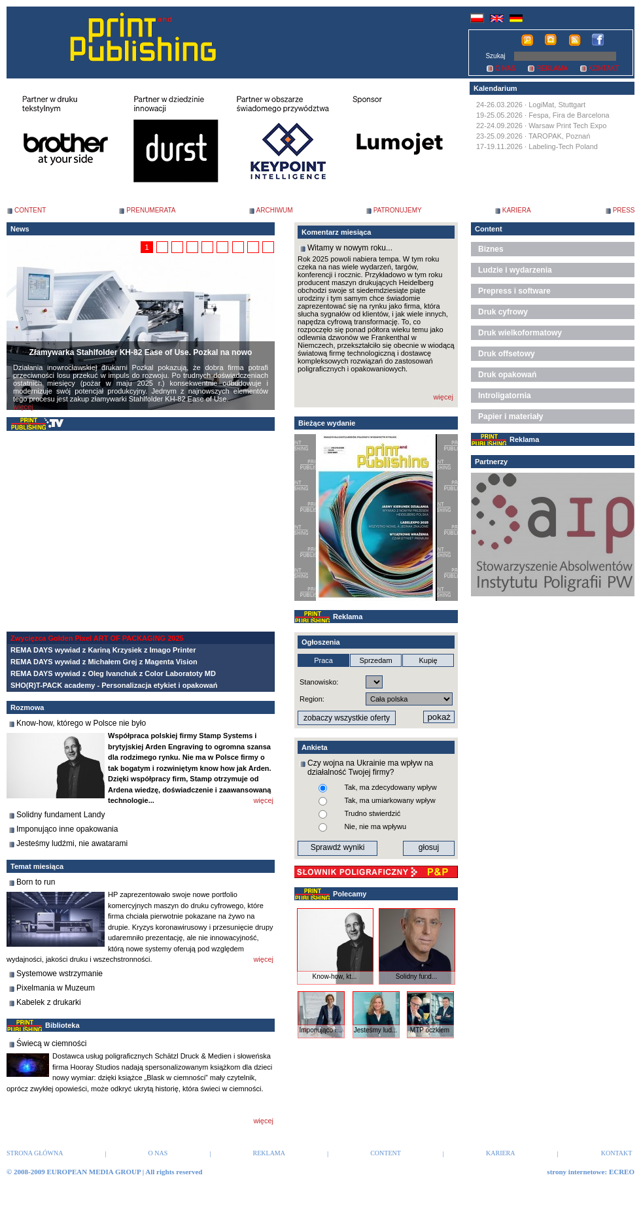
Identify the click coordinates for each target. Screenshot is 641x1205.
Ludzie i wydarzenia (515, 270)
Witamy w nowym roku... (349, 247)
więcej (23, 407)
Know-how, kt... (335, 976)
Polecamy (349, 894)
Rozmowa (27, 707)
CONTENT (30, 210)
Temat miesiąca (36, 866)
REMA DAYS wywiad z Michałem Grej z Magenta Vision (104, 662)
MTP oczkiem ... (429, 1034)
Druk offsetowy (506, 353)
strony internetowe (575, 1172)
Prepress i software (514, 291)
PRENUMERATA (150, 210)
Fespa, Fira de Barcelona (569, 115)
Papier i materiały (510, 416)
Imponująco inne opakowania (67, 829)
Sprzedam (375, 660)
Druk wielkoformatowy (520, 332)
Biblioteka (62, 1025)
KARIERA (516, 210)
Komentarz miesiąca (336, 232)
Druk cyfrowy (503, 311)
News (19, 229)
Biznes (491, 249)
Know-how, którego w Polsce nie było (81, 723)
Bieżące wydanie (326, 423)
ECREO (621, 1172)
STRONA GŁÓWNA (35, 1153)
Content (488, 229)
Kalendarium (495, 88)
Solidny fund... (416, 976)
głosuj (429, 847)
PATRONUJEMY (397, 210)
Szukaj (495, 55)
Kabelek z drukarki (48, 1002)
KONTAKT (604, 68)
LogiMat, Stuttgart (556, 105)
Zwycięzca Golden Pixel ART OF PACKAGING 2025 (97, 638)
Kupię (428, 660)
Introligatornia (504, 395)
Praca (323, 660)
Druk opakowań (507, 374)
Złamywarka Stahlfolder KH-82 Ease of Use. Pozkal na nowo (140, 352)
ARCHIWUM (274, 210)
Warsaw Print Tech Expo (567, 125)
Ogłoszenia (321, 642)
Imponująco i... (320, 1030)
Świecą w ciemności (51, 1043)
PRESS (624, 210)
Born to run (35, 882)
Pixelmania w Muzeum (55, 988)
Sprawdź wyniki (338, 847)
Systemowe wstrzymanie (59, 973)
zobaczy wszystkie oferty (346, 717)
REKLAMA (552, 68)
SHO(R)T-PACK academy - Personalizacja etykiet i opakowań (113, 685)
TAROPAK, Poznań (559, 136)
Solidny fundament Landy (60, 814)
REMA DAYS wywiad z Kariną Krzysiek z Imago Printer (103, 650)
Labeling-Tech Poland (563, 146)
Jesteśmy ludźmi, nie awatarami (72, 843)
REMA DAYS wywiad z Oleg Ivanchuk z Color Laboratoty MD (113, 673)
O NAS (505, 68)
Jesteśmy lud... (376, 1030)
